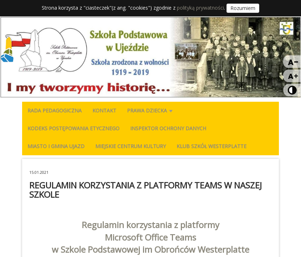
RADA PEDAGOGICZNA (54, 110)
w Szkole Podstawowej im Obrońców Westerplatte (150, 249)
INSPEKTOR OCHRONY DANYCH (168, 128)
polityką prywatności (200, 7)
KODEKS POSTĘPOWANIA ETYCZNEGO (73, 128)
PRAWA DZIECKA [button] (150, 110)
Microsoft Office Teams (150, 237)
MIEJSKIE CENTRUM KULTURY (130, 146)
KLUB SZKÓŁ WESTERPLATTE (211, 146)
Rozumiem (242, 8)
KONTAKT (104, 110)
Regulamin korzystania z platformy (150, 225)
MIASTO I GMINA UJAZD (56, 146)
